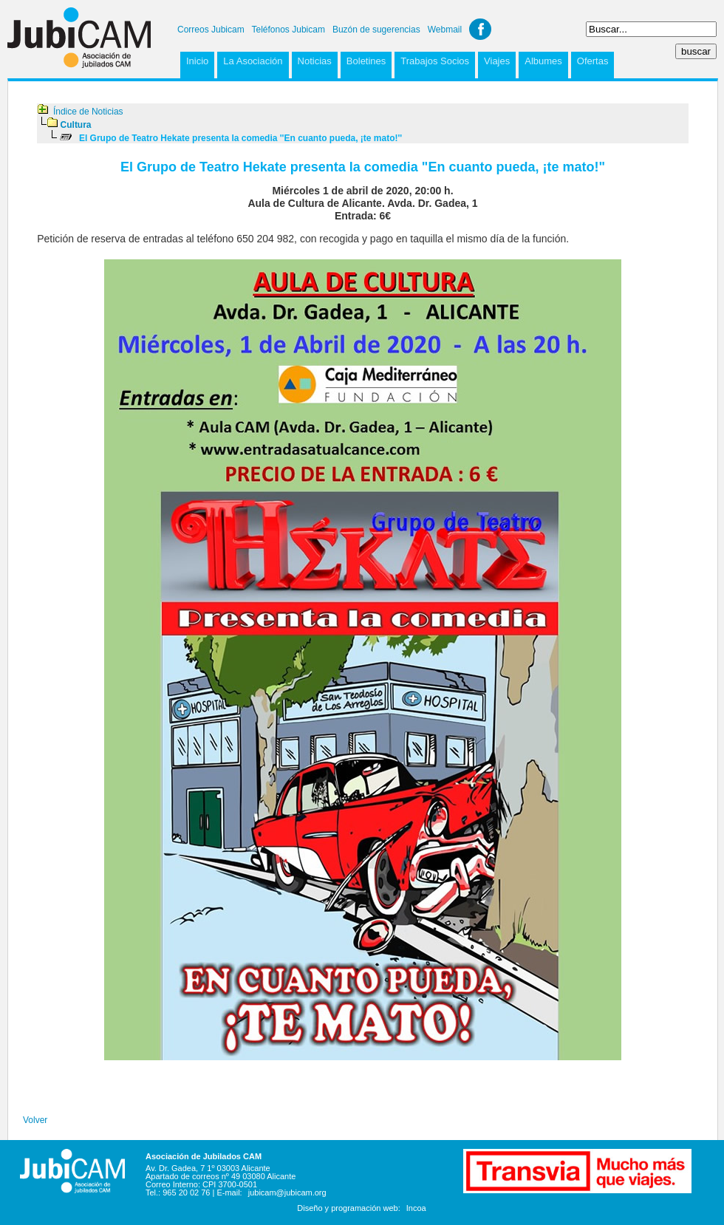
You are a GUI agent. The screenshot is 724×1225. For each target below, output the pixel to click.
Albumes (543, 60)
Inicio (197, 60)
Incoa (416, 1208)
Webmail (445, 29)
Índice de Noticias (88, 111)
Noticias (315, 60)
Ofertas (593, 60)
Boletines (366, 60)
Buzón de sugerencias (376, 29)
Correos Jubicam (211, 29)
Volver (35, 1120)
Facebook (480, 29)
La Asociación (252, 60)
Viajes (497, 60)
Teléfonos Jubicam (288, 29)
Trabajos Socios (434, 60)
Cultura (76, 125)
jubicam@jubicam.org (287, 1192)
